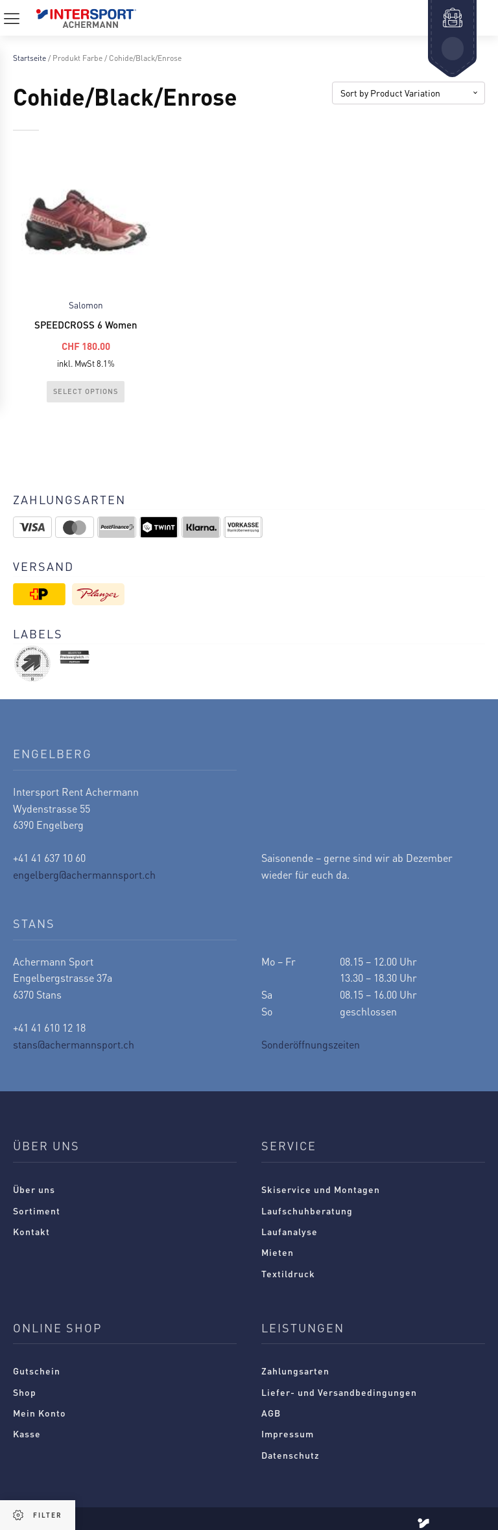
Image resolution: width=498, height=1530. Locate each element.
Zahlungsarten (295, 1370)
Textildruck (288, 1273)
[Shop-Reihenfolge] (408, 93)
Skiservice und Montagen (320, 1189)
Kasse (27, 1433)
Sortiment (36, 1210)
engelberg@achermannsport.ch (84, 874)
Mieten (277, 1252)
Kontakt (31, 1231)
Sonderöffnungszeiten (310, 1044)
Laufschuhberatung (307, 1210)
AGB (271, 1413)
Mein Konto (39, 1413)
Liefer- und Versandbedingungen (339, 1392)
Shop (24, 1392)
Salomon (86, 304)
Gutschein (36, 1370)
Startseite (29, 58)
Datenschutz (290, 1455)
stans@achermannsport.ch (73, 1044)
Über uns (34, 1189)
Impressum (287, 1433)
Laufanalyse (289, 1231)
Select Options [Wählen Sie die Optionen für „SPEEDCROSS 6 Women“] (85, 391)
